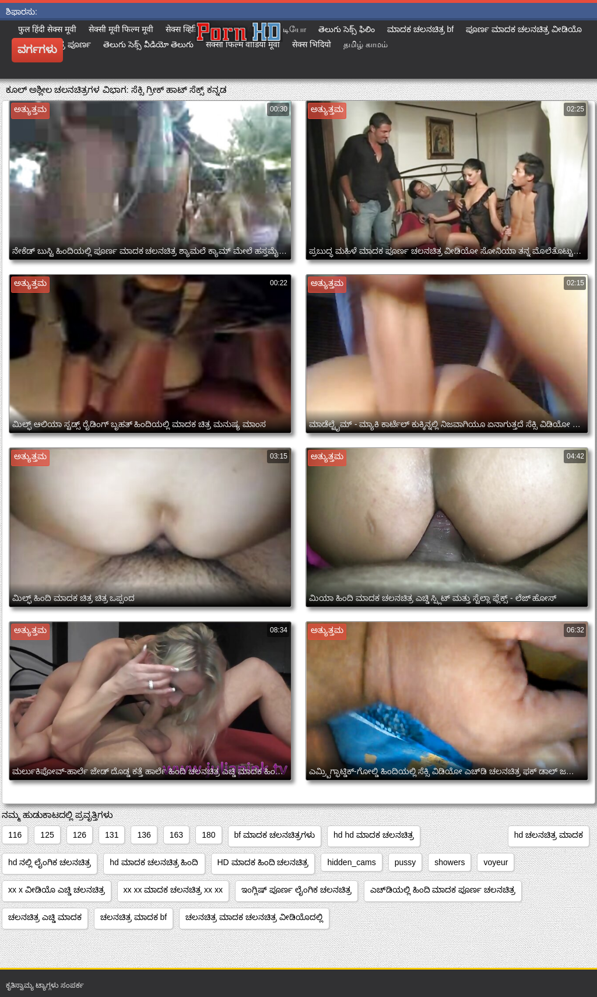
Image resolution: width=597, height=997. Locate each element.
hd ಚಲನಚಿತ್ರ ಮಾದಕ (548, 834)
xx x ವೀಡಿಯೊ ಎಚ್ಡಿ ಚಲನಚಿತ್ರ (56, 889)
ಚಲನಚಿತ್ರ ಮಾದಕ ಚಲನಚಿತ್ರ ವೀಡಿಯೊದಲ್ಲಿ (254, 917)
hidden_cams (351, 862)
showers (449, 862)
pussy (405, 862)
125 (47, 834)
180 (208, 834)
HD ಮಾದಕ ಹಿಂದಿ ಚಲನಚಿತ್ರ (263, 862)
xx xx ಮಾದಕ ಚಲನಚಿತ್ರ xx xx (173, 889)
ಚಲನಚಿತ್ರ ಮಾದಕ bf (133, 917)
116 (15, 834)
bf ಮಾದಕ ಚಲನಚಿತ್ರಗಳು (274, 834)
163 (176, 834)
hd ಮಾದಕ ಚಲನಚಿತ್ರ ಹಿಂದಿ (154, 862)
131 (111, 834)
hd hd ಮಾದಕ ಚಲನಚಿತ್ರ (373, 834)
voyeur (495, 862)
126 (79, 834)
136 (143, 834)
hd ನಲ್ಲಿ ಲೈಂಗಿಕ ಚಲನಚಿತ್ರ (49, 862)
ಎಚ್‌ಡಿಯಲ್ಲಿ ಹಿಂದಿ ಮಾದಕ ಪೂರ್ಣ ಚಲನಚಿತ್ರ (443, 889)
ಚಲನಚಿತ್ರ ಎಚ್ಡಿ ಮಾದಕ (45, 917)
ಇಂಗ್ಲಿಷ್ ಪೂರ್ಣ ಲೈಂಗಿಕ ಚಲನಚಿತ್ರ (296, 889)
